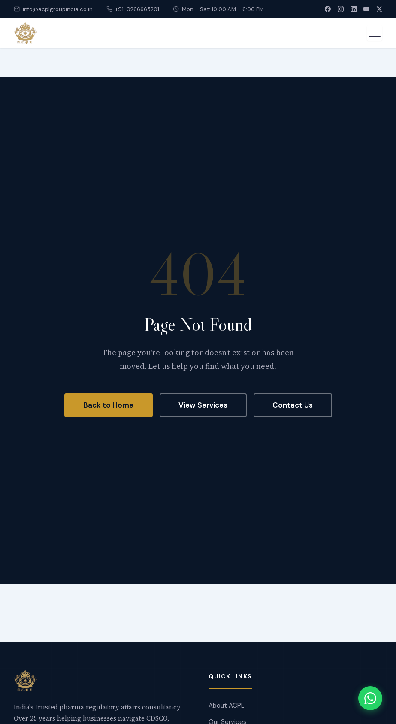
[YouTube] (366, 9)
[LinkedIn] (354, 9)
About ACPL (227, 705)
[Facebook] (328, 9)
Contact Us (292, 405)
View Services (202, 405)
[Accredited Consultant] (25, 33)
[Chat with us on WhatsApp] (370, 698)
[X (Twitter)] (379, 9)
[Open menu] (374, 33)
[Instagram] (341, 9)
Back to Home (108, 405)
